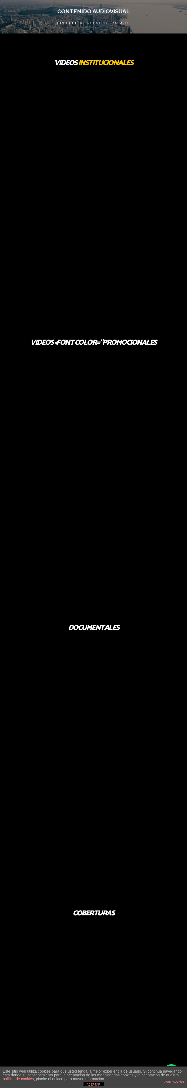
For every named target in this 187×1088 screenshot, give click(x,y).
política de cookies (18, 1079)
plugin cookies (174, 1081)
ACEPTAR (93, 1084)
